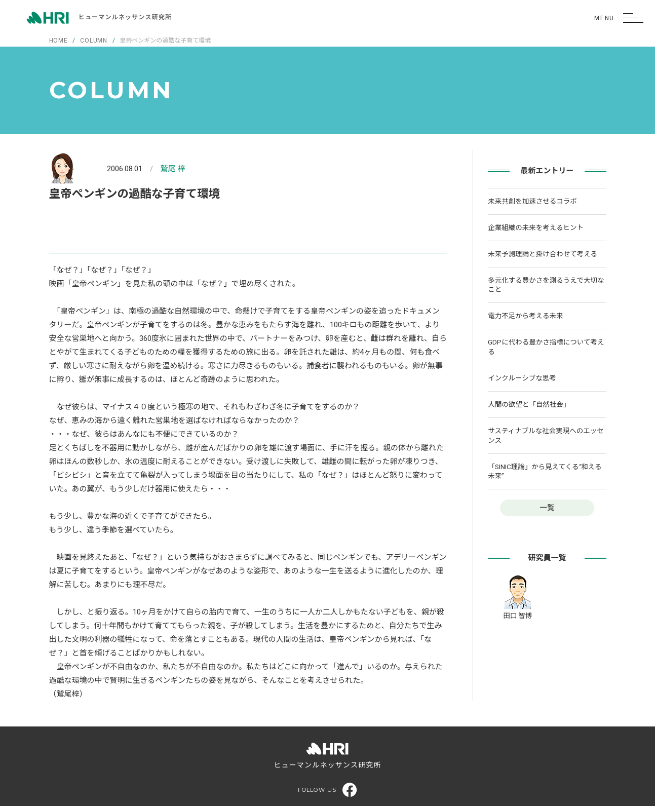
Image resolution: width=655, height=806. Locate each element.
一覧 (547, 507)
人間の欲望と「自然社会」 (529, 404)
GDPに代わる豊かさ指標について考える (546, 347)
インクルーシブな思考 (522, 378)
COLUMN (93, 40)
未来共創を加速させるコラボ (532, 201)
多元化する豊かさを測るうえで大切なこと (546, 285)
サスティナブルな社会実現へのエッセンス (545, 435)
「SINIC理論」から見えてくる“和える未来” (544, 471)
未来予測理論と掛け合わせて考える (542, 254)
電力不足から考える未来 (525, 316)
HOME (58, 40)
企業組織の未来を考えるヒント (536, 227)
